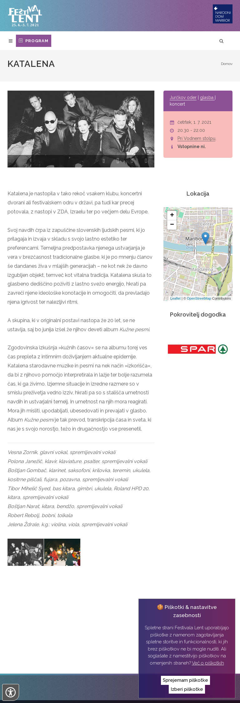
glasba (207, 97)
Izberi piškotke (187, 689)
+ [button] (172, 215)
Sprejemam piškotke (185, 680)
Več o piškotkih (208, 663)
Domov (226, 64)
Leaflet (175, 298)
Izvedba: (22, 694)
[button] (103, 162)
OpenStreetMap (199, 298)
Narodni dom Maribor (46, 683)
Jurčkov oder (183, 97)
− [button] (172, 225)
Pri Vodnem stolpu (196, 138)
